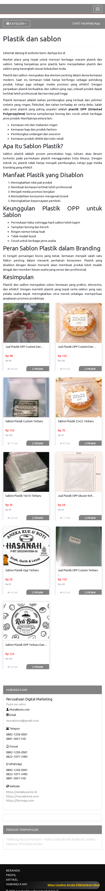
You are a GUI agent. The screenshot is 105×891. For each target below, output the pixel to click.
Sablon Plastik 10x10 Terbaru (23, 495)
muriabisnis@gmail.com (22, 720)
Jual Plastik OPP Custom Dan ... (24, 346)
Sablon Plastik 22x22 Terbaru (76, 421)
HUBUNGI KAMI (16, 884)
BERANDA (13, 870)
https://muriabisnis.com (22, 796)
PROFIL (11, 875)
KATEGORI (16, 23)
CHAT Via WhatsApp (86, 23)
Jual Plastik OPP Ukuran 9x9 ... (76, 495)
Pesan (37, 369)
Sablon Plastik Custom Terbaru (24, 421)
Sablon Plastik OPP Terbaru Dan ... (26, 644)
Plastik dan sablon (16, 704)
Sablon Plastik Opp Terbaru (22, 570)
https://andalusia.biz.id (21, 792)
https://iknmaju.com (20, 800)
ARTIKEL (12, 879)
